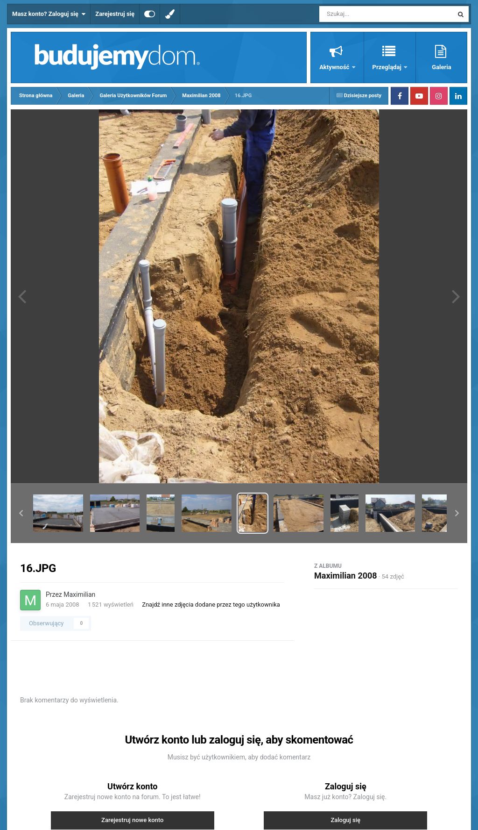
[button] (21, 513)
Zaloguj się (345, 819)
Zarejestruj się (114, 13)
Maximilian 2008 (345, 575)
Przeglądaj (388, 67)
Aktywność (335, 67)
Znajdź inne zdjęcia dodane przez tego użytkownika (211, 604)
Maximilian (79, 594)
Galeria (441, 67)
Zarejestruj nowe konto (132, 819)
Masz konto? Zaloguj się (48, 14)
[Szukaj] (365, 14)
